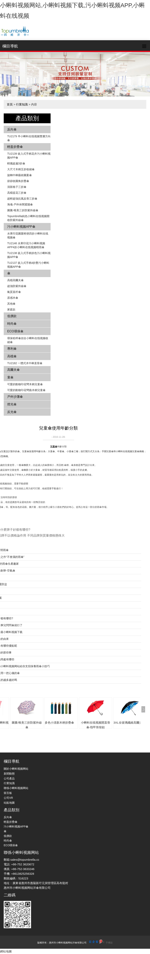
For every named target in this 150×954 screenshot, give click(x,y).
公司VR (8, 797)
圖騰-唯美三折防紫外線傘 (22, 210)
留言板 (8, 792)
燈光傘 (12, 404)
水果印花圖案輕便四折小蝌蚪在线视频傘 (27, 235)
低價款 (12, 316)
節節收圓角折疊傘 (18, 181)
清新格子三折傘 (16, 186)
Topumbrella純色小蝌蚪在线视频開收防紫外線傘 (28, 218)
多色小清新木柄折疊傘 (59, 722)
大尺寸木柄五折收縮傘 (21, 169)
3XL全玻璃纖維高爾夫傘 (129, 722)
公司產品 (9, 778)
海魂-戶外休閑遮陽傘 (20, 204)
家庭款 (11, 309)
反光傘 (12, 412)
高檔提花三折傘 (16, 192)
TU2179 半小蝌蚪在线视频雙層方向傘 (29, 138)
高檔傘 (12, 356)
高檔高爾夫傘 (15, 280)
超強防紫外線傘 (16, 286)
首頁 (10, 104)
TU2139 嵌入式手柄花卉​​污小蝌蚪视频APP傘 (29, 155)
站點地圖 (9, 802)
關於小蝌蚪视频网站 (16, 768)
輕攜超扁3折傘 (16, 163)
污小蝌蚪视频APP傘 (21, 226)
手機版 (109, 942)
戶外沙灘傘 (15, 396)
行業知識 (22, 104)
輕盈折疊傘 (15, 146)
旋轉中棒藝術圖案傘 (19, 175)
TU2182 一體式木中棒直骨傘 (24, 363)
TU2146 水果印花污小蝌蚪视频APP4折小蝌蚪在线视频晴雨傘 (26, 245)
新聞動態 (9, 773)
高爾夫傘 (13, 369)
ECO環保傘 (15, 331)
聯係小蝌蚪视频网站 (16, 788)
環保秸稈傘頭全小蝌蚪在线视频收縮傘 (27, 340)
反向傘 (12, 129)
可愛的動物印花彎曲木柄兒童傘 (26, 390)
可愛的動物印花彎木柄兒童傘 (25, 384)
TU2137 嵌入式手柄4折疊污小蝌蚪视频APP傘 (28, 264)
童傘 (10, 377)
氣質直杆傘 (14, 291)
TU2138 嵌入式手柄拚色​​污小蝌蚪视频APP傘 (29, 255)
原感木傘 (12, 297)
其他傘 (11, 303)
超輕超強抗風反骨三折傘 (22, 198)
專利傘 (12, 348)
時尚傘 (12, 323)
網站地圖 (6, 951)
